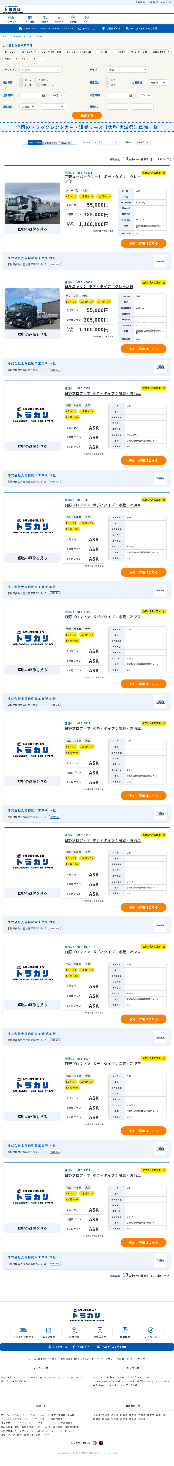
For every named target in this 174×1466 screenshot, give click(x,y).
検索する (87, 115)
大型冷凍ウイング (161, 51)
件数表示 (129, 142)
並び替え (86, 142)
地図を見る (55, 264)
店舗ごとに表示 (51, 142)
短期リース (45, 85)
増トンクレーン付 (139, 51)
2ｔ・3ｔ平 (10, 51)
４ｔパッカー (103, 51)
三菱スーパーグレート (103, 179)
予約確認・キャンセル (160, 2)
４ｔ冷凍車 (120, 51)
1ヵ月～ (26, 85)
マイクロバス (37, 58)
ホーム (46, 28)
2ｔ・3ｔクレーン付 (51, 51)
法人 (111, 80)
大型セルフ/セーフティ (15, 58)
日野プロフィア (103, 393)
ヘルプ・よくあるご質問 (141, 28)
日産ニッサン (99, 286)
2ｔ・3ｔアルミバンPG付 (79, 51)
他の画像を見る (34, 229)
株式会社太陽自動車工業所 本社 (31, 258)
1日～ (25, 80)
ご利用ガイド (111, 28)
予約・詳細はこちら (143, 243)
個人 (111, 85)
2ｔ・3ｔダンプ (28, 51)
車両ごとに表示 (35, 142)
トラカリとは (87, 28)
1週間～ (41, 80)
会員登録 (140, 2)
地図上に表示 (66, 142)
